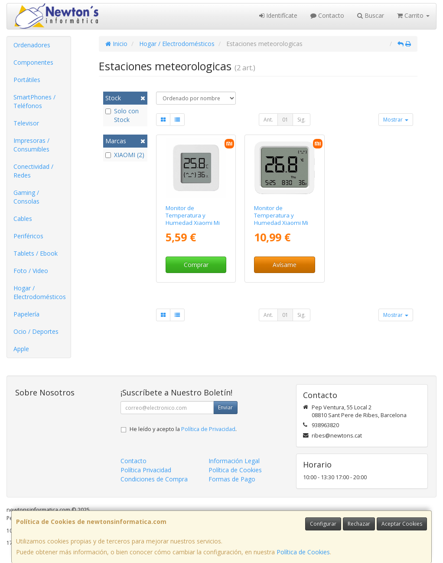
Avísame (284, 264)
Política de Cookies (303, 552)
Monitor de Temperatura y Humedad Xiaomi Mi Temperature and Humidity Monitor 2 (193, 223)
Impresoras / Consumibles (31, 144)
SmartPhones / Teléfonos (34, 101)
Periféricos (28, 236)
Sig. (301, 119)
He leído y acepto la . (183, 429)
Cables (22, 218)
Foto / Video (30, 271)
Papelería (26, 314)
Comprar (196, 264)
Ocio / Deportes (36, 331)
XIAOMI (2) (124, 155)
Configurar (323, 523)
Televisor (26, 123)
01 (285, 119)
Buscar (370, 15)
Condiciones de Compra (154, 479)
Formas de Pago (231, 479)
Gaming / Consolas (26, 196)
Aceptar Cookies (401, 523)
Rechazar (359, 523)
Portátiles (26, 80)
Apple (21, 349)
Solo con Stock (122, 115)
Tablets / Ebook (35, 253)
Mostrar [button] (395, 119)
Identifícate (278, 15)
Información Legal (234, 461)
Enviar (225, 407)
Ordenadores (31, 45)
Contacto (327, 15)
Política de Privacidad (208, 429)
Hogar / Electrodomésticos (39, 292)
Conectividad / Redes (33, 170)
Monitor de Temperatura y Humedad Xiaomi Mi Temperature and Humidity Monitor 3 (281, 223)
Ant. (268, 119)
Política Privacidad (146, 470)
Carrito (413, 15)
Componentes (33, 62)
